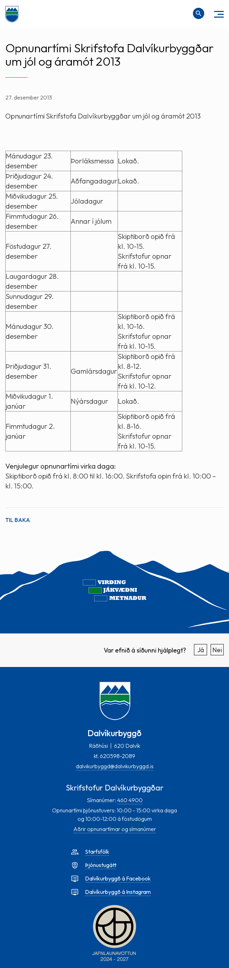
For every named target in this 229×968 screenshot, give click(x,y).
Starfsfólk (97, 851)
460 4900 (130, 800)
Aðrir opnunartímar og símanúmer (114, 828)
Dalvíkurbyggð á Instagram (118, 891)
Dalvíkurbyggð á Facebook (118, 878)
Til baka (17, 519)
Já (200, 650)
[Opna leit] (198, 13)
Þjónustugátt (100, 864)
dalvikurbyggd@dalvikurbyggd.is (115, 766)
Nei (217, 650)
